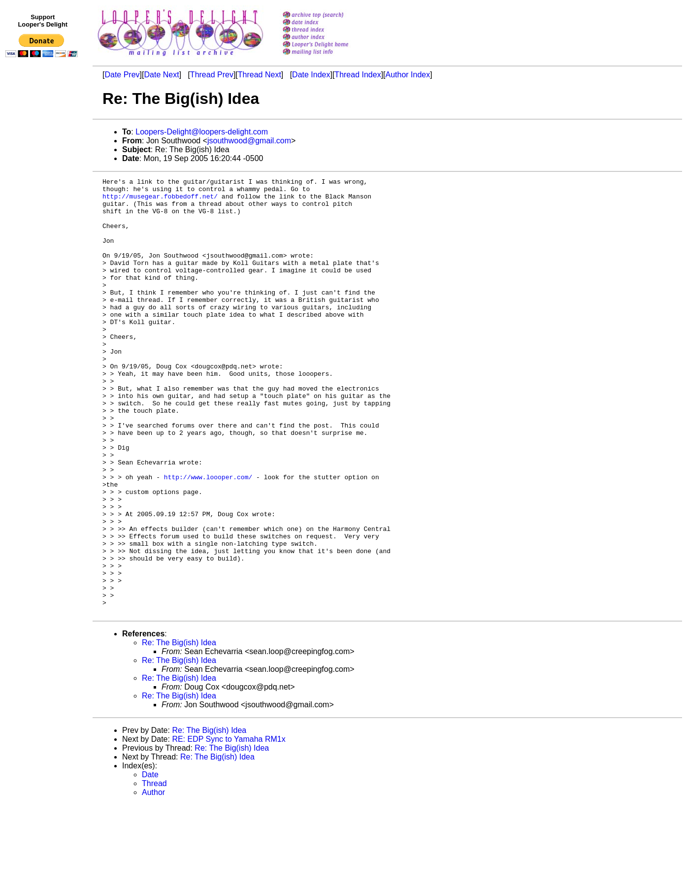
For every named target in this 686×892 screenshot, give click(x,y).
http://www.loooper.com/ (208, 537)
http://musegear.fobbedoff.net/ (160, 200)
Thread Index (357, 74)
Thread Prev (211, 74)
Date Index (311, 74)
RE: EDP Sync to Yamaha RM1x (228, 826)
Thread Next (259, 74)
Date (150, 862)
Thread (154, 870)
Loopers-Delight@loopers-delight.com (201, 132)
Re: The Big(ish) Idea (179, 730)
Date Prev (121, 74)
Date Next (161, 74)
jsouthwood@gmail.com (249, 140)
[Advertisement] (43, 264)
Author (153, 879)
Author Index (408, 74)
